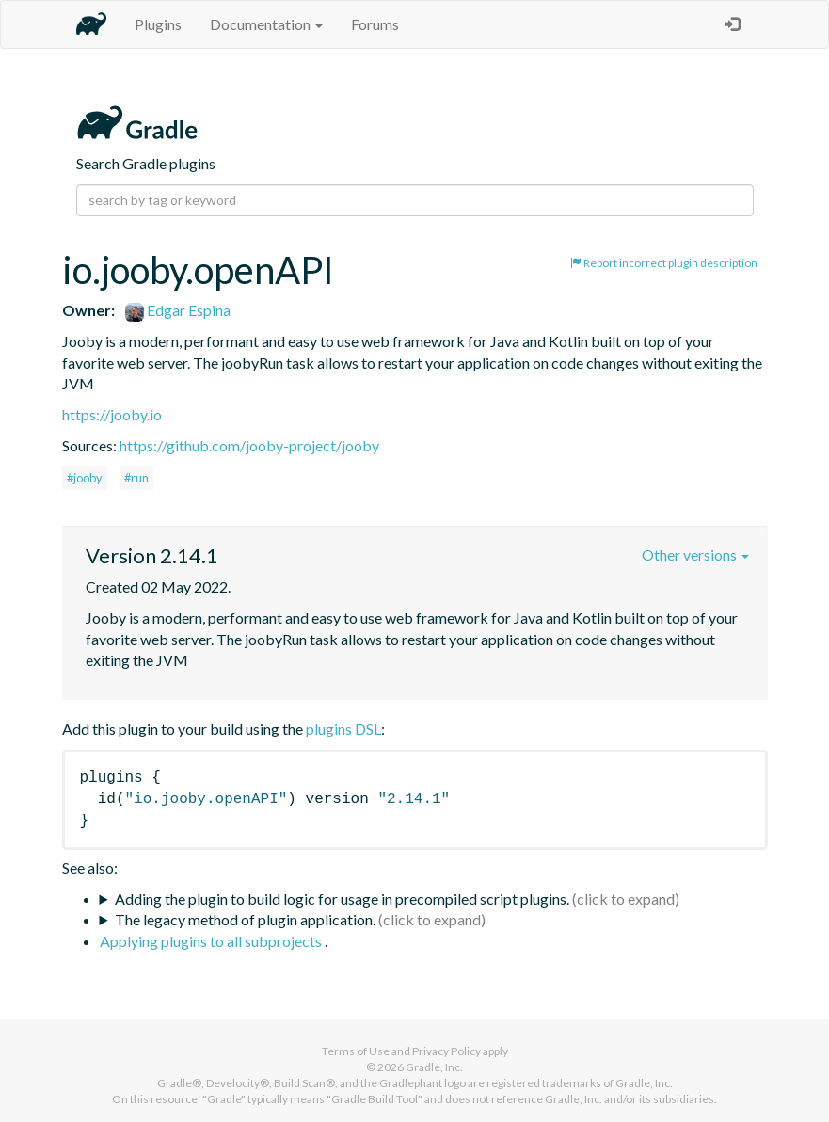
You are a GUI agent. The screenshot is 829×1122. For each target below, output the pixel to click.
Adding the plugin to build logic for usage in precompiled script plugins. (342, 899)
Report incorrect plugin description (663, 263)
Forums (375, 24)
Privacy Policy (446, 1051)
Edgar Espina (178, 310)
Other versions (695, 554)
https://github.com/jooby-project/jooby (249, 445)
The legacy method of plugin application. (245, 919)
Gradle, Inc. (434, 1067)
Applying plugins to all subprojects (212, 941)
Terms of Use (356, 1051)
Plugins (158, 24)
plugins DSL (343, 728)
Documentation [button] (266, 24)
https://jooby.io (112, 414)
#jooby (85, 477)
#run (136, 477)
